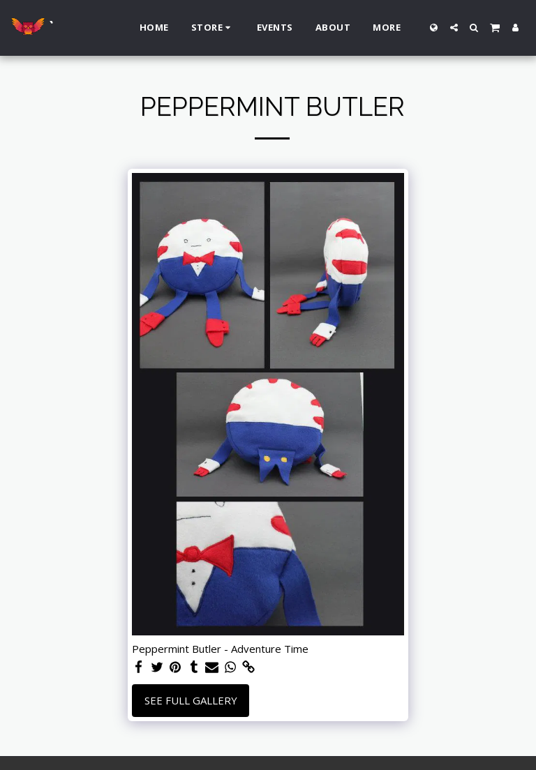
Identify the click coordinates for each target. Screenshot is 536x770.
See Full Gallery (190, 700)
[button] (454, 27)
